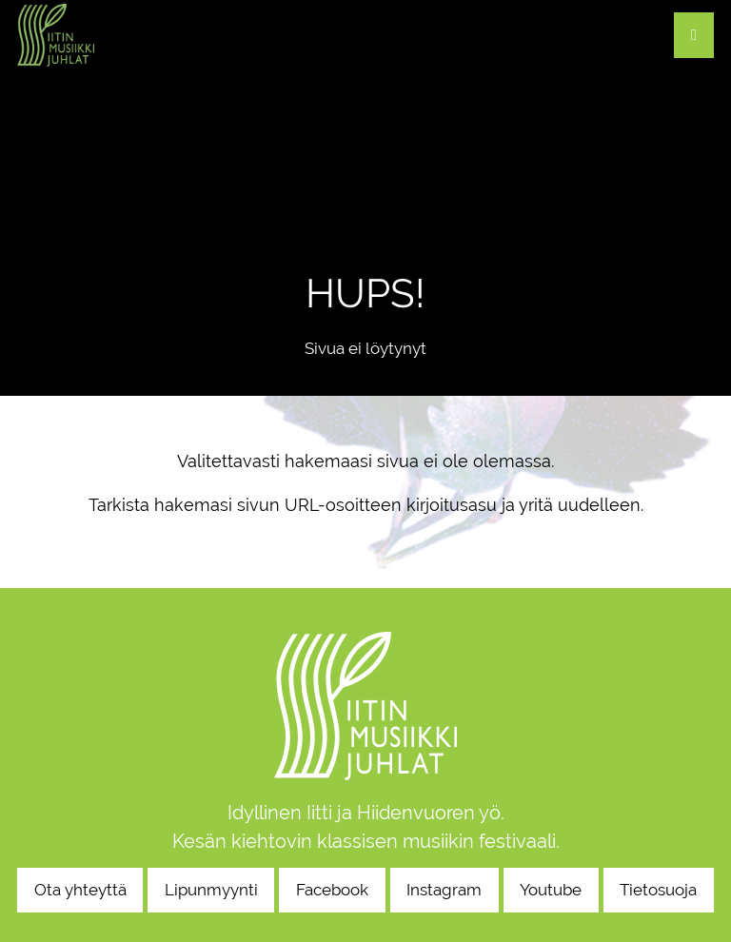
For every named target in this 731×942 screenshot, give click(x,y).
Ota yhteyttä (80, 889)
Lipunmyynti (211, 889)
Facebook (332, 889)
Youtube (551, 889)
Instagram (444, 889)
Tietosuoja (658, 889)
